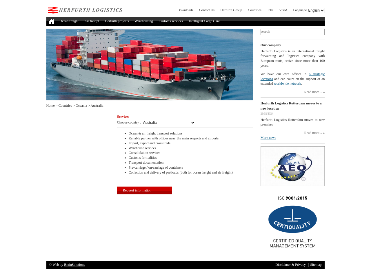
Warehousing (143, 21)
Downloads (185, 10)
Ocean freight (69, 21)
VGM (283, 10)
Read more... (313, 92)
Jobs (270, 10)
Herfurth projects (117, 21)
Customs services (171, 21)
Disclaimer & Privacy (290, 265)
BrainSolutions (74, 265)
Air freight (91, 21)
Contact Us (207, 10)
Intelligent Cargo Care (204, 21)
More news (268, 138)
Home (50, 106)
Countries (254, 10)
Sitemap (315, 265)
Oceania (81, 106)
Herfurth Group (231, 10)
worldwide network (287, 84)
